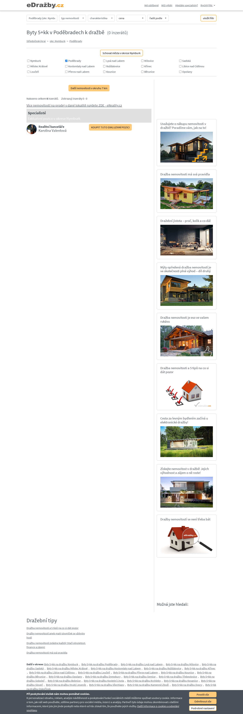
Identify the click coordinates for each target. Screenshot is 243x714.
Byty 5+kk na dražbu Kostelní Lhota (104, 680)
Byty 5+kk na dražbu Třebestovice (178, 676)
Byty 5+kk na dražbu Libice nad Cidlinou (52, 672)
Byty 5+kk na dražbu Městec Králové (67, 668)
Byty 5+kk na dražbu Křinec (199, 668)
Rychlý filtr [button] (207, 5)
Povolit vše (203, 694)
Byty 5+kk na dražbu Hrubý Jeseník (66, 684)
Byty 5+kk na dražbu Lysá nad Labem (142, 664)
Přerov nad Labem (78, 71)
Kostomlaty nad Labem (81, 66)
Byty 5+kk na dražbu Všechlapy (106, 684)
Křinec (148, 66)
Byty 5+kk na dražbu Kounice (177, 672)
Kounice (111, 71)
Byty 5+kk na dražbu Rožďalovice (162, 668)
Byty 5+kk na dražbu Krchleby (144, 680)
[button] (72, 18)
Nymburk (35, 60)
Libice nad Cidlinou (193, 66)
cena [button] (121, 18)
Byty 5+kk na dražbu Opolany (65, 676)
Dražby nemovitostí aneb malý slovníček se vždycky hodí (56, 635)
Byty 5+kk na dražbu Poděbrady (99, 664)
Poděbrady (75, 41)
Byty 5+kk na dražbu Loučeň (94, 672)
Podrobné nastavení (202, 708)
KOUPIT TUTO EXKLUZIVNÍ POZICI (110, 127)
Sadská (186, 60)
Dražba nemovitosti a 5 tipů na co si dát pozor (53, 628)
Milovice (149, 60)
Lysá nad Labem (115, 60)
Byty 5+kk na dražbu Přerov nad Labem (135, 672)
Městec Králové (39, 66)
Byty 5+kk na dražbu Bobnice (64, 680)
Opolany (187, 71)
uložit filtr (208, 18)
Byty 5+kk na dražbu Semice (140, 676)
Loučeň (34, 71)
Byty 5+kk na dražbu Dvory (187, 684)
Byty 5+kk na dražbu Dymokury (102, 676)
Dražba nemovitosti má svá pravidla (47, 652)
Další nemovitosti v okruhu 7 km (89, 88)
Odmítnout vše (202, 701)
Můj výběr (166, 5)
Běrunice (149, 71)
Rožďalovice (113, 66)
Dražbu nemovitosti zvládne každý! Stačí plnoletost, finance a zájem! (56, 645)
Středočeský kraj (36, 41)
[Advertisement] (187, 99)
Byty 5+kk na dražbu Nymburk (61, 664)
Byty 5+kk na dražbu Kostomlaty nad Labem (116, 668)
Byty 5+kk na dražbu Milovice (182, 664)
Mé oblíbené (151, 5)
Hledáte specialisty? (186, 5)
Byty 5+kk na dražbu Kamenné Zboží (148, 684)
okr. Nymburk (57, 41)
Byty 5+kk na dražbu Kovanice (181, 680)
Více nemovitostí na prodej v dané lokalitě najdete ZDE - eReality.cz (74, 105)
